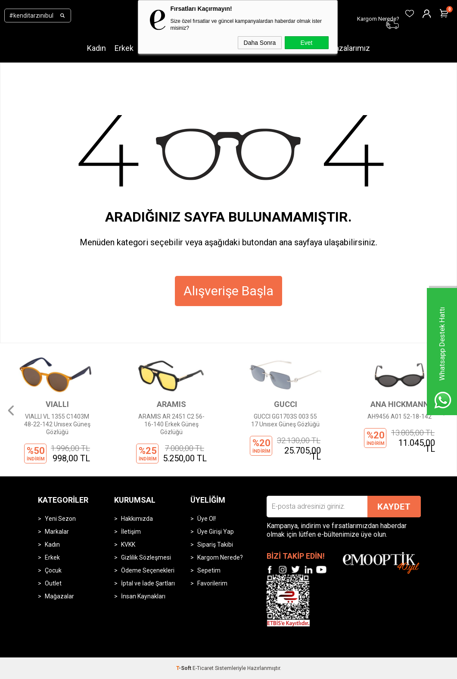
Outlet (53, 583)
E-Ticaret (203, 668)
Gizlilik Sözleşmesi (146, 557)
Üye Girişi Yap (215, 531)
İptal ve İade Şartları (148, 583)
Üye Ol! (206, 518)
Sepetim (209, 570)
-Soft (184, 668)
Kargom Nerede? (220, 557)
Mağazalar (59, 596)
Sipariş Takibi (215, 544)
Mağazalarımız (345, 48)
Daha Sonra (260, 42)
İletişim (131, 531)
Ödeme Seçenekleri (147, 570)
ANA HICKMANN (399, 404)
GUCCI (285, 404)
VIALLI (57, 404)
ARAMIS (171, 404)
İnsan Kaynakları (143, 596)
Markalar (57, 531)
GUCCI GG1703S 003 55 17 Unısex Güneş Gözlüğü (285, 420)
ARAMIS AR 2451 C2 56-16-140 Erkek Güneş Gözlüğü (171, 424)
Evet (306, 42)
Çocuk (53, 570)
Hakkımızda (137, 518)
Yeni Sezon (60, 518)
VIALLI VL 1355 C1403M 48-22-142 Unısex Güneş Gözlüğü (57, 424)
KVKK (128, 544)
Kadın (96, 48)
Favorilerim (212, 583)
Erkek (124, 48)
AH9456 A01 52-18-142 (399, 416)
